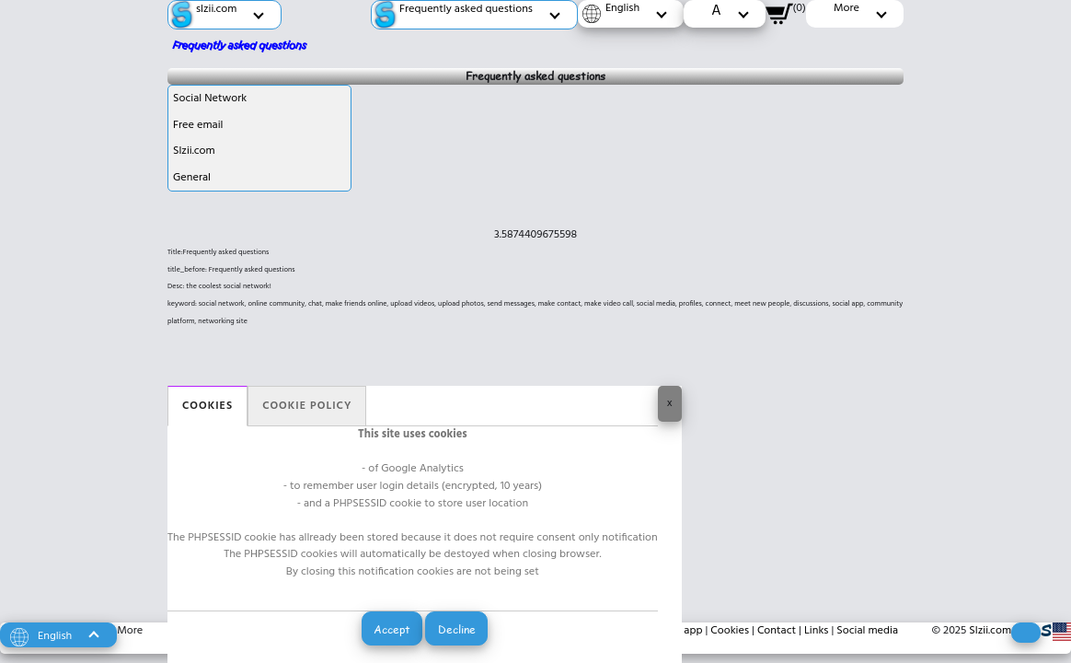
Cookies (207, 406)
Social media (867, 631)
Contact (776, 631)
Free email (198, 125)
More (130, 631)
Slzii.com (194, 151)
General (192, 178)
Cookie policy (306, 406)
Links (816, 631)
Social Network (210, 98)
